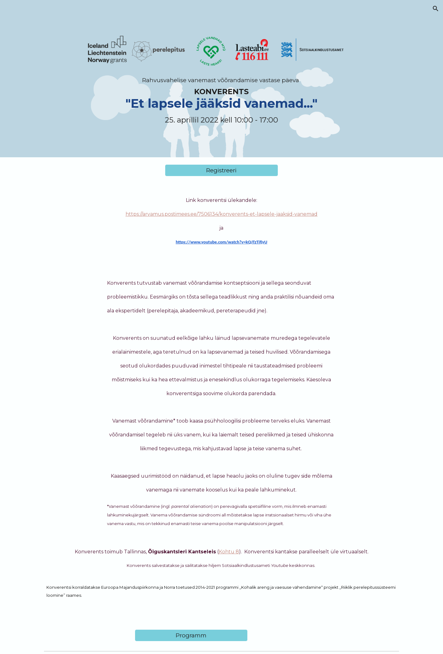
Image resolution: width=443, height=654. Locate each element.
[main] (221, 78)
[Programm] (191, 635)
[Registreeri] (221, 170)
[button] (435, 8)
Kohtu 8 (229, 552)
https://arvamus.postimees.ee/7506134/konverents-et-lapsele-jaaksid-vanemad (221, 214)
